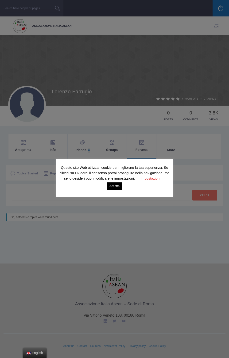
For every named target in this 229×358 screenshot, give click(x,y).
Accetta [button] (114, 186)
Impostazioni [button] (150, 178)
